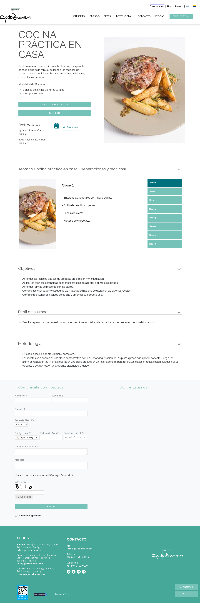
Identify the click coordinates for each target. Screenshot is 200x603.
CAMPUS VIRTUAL (181, 16)
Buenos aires (157, 6)
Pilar (169, 6)
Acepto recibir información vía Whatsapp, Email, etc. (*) (44, 475)
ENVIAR (51, 506)
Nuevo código (23, 496)
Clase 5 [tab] (152, 218)
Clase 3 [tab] (152, 200)
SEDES (107, 16)
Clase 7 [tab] (152, 235)
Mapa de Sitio (62, 594)
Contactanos (186, 586)
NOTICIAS (159, 16)
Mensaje (19, 459)
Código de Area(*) (49, 433)
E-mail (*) (20, 409)
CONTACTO (144, 16)
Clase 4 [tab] (152, 209)
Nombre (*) (21, 395)
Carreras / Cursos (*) (26, 446)
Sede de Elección (25, 420)
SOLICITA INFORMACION (54, 104)
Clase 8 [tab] (152, 244)
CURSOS (94, 16)
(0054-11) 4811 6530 (78, 557)
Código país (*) (23, 433)
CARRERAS (79, 16)
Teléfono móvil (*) (74, 433)
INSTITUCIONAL (124, 16)
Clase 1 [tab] (152, 182)
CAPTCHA (20, 481)
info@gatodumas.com (79, 548)
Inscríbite (186, 593)
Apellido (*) (58, 395)
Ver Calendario (70, 127)
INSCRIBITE (54, 113)
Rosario (179, 6)
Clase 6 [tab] (152, 226)
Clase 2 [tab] (152, 191)
